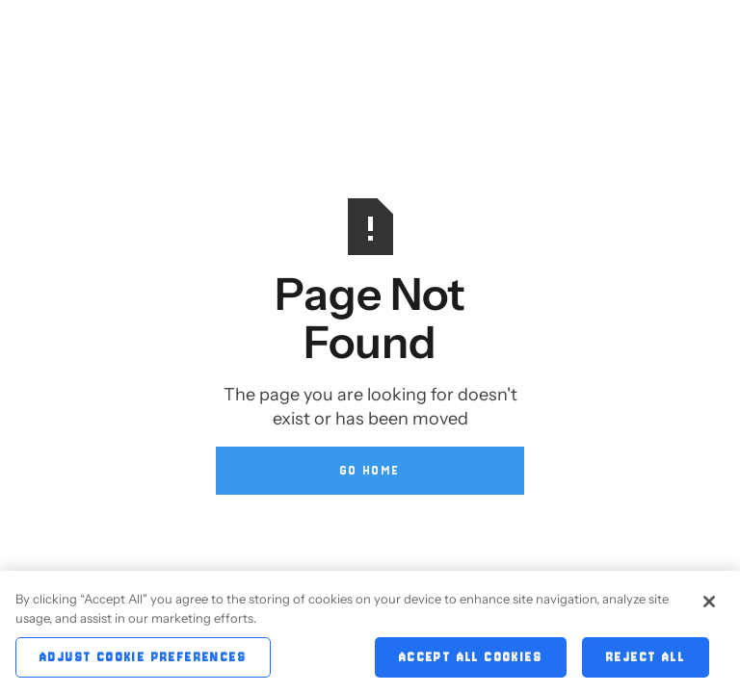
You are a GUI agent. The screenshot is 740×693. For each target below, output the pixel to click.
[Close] (709, 605)
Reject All (645, 661)
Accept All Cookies (470, 661)
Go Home (370, 470)
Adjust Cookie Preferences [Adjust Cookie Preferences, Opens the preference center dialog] (143, 661)
